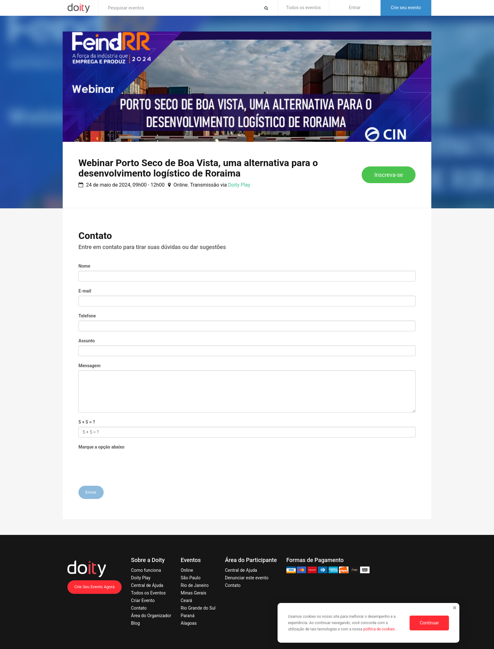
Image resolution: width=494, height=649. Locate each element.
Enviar (91, 492)
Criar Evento (143, 600)
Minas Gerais (193, 592)
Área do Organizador (151, 615)
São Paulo (191, 577)
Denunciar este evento (246, 577)
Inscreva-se (388, 174)
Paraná (188, 615)
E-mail (84, 290)
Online (187, 570)
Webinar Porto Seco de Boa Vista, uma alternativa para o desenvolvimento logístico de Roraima (198, 168)
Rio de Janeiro (195, 585)
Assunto (86, 340)
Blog (135, 623)
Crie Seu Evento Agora (94, 586)
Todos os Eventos (148, 592)
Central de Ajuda (147, 585)
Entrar (354, 7)
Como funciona (146, 570)
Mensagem (89, 365)
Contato (138, 608)
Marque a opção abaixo (101, 446)
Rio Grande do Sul (198, 608)
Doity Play (239, 185)
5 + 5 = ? (86, 422)
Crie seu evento (406, 7)
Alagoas (189, 623)
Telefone (87, 315)
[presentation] (126, 464)
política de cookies (379, 629)
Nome (84, 266)
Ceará (186, 600)
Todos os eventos (303, 7)
